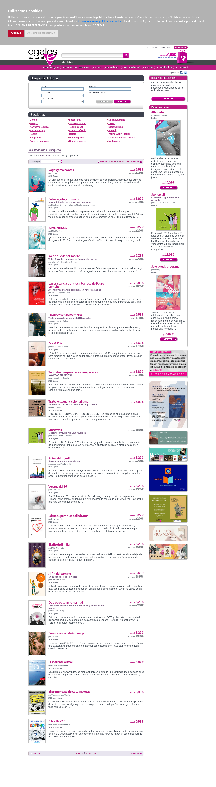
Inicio (64, 62)
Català (72, 134)
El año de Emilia (59, 544)
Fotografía (74, 119)
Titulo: (45, 86)
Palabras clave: (97, 93)
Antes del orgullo (59, 458)
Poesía (33, 134)
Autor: (92, 86)
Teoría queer (76, 127)
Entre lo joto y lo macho (64, 199)
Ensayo (34, 123)
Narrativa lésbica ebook (121, 137)
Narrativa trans (116, 119)
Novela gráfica (77, 137)
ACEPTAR (16, 33)
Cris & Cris (55, 343)
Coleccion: (47, 99)
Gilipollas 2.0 (56, 721)
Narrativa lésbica (39, 127)
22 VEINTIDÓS (57, 228)
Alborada (157, 112)
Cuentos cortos (77, 141)
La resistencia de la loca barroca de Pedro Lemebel (76, 285)
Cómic (33, 119)
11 (125, 161)
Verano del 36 (57, 486)
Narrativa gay (37, 130)
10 (123, 161)
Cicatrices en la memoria (65, 315)
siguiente (135, 161)
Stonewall (55, 430)
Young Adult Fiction (119, 134)
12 (128, 161)
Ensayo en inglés (39, 141)
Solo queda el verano (165, 266)
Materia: (46, 93)
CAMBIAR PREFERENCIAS (41, 33)
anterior (103, 161)
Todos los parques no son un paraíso (72, 372)
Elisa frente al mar (60, 662)
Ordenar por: (35, 162)
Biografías (35, 137)
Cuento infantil (77, 130)
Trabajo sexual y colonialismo (68, 401)
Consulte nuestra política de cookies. (100, 21)
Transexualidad (77, 123)
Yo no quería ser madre (64, 256)
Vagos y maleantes (61, 170)
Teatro (111, 123)
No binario (114, 141)
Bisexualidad (115, 127)
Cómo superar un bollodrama (68, 516)
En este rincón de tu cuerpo (66, 633)
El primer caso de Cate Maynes (69, 692)
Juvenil (112, 130)
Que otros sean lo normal (65, 602)
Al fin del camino (59, 574)
